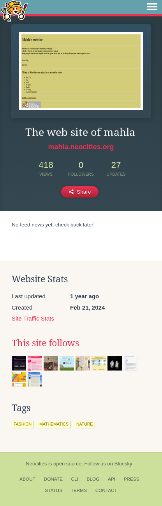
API (111, 479)
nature (84, 424)
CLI (74, 479)
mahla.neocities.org (81, 147)
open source (67, 464)
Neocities (36, 464)
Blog (93, 479)
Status (53, 490)
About (27, 479)
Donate (53, 479)
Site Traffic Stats (33, 318)
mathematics (54, 424)
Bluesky (123, 464)
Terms (79, 490)
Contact (106, 490)
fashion (23, 424)
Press (131, 479)
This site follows (45, 343)
